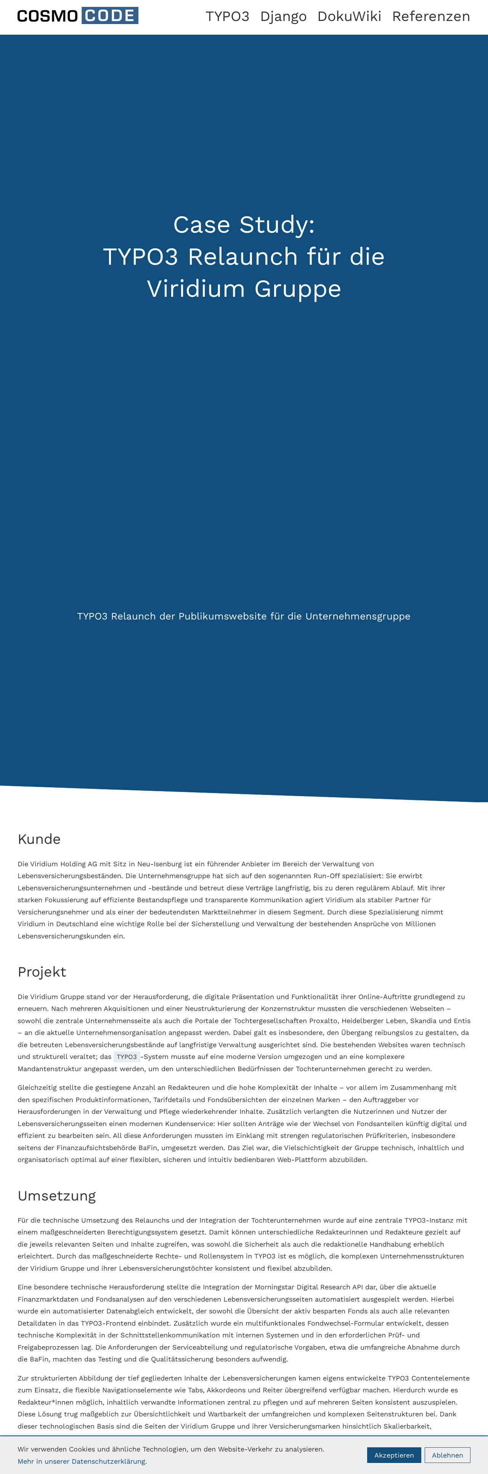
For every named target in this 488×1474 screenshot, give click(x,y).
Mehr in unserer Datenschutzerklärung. (82, 1461)
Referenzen (431, 16)
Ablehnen (447, 1455)
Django (283, 16)
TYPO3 (227, 16)
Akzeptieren (394, 1455)
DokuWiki (349, 16)
